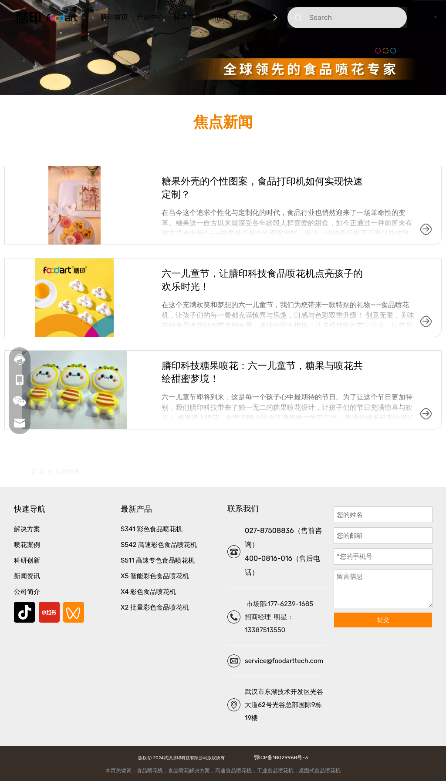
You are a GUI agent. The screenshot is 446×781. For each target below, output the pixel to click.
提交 (383, 619)
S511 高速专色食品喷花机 (158, 560)
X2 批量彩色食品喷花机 (155, 607)
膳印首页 (114, 17)
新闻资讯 (224, 17)
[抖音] (24, 612)
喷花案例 (27, 545)
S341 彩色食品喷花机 (151, 529)
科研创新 (260, 17)
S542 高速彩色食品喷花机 (159, 545)
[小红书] (49, 612)
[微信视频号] (73, 612)
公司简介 (27, 592)
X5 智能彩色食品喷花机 (155, 576)
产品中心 (151, 17)
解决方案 (187, 17)
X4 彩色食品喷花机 (148, 592)
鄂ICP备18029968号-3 (279, 757)
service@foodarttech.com (284, 661)
